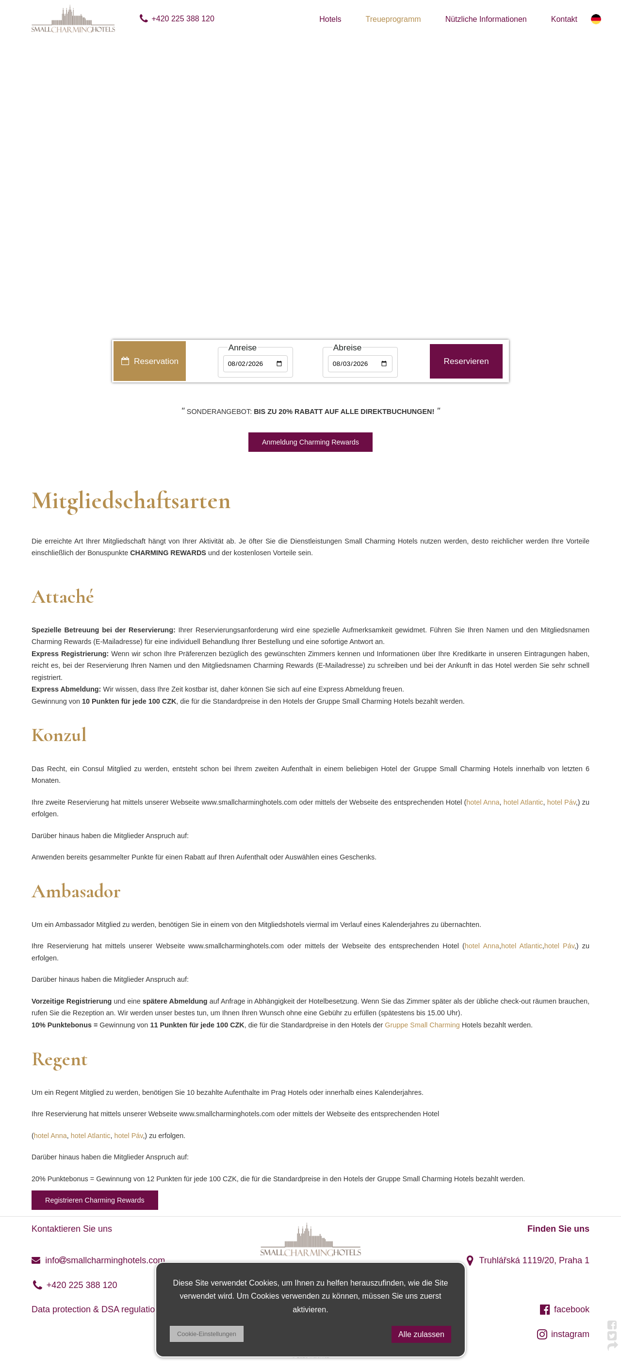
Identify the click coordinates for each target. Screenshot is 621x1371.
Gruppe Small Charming (422, 1025)
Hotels (330, 19)
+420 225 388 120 (176, 19)
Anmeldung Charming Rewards (310, 442)
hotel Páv (561, 802)
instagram (562, 1334)
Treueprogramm (393, 19)
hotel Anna (482, 802)
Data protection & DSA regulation (96, 1309)
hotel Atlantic (523, 802)
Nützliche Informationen (486, 19)
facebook (564, 1309)
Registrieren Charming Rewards (95, 1200)
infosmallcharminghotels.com (98, 1260)
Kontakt (564, 19)
